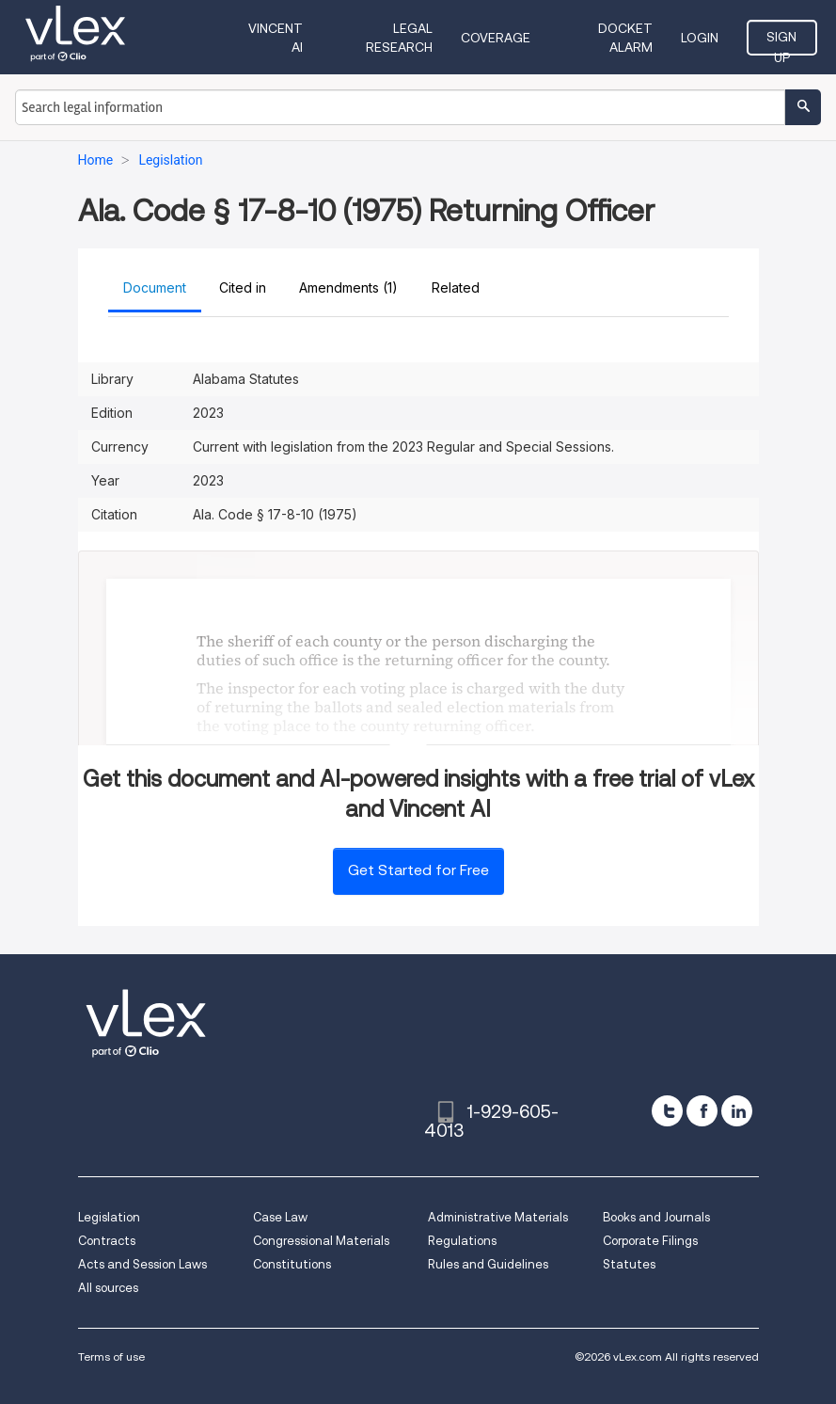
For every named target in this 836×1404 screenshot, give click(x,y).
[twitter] (667, 1110)
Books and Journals (656, 1217)
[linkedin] (736, 1110)
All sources (108, 1288)
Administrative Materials (498, 1217)
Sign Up (781, 42)
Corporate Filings (650, 1241)
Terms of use (111, 1356)
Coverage (495, 37)
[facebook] (702, 1110)
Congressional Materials (321, 1241)
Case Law (280, 1217)
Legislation (109, 1217)
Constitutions (292, 1264)
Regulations (462, 1241)
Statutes (629, 1264)
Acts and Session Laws (142, 1264)
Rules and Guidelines (488, 1264)
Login (699, 37)
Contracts (106, 1241)
